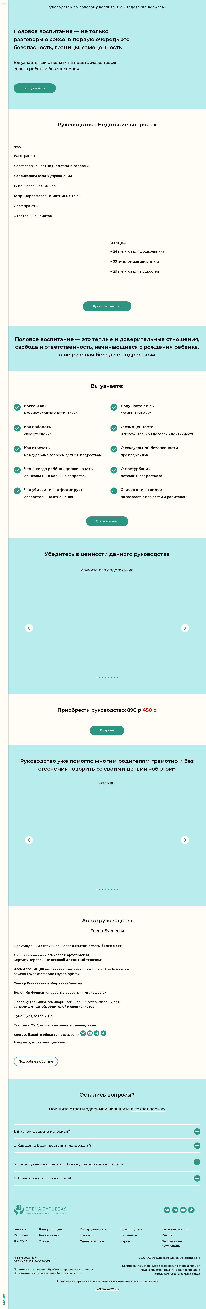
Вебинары (129, 1235)
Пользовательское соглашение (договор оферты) (48, 1273)
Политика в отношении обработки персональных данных (53, 1269)
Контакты (87, 1235)
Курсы (125, 1241)
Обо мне (21, 1235)
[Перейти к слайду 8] (117, 677)
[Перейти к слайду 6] (111, 677)
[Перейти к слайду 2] (99, 677)
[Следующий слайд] (185, 628)
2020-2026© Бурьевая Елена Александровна (169, 1257)
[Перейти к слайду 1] (97, 677)
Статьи (44, 1241)
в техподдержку (148, 1109)
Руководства (131, 1229)
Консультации (50, 1229)
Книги (167, 1235)
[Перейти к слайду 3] (102, 677)
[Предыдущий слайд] (29, 628)
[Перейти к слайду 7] (114, 677)
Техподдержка (107, 1288)
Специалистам (92, 1241)
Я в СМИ (20, 1241)
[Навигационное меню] (4, 4)
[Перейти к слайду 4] (105, 677)
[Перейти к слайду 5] (108, 677)
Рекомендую (50, 1235)
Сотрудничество (93, 1229)
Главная (20, 1229)
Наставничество (175, 1229)
